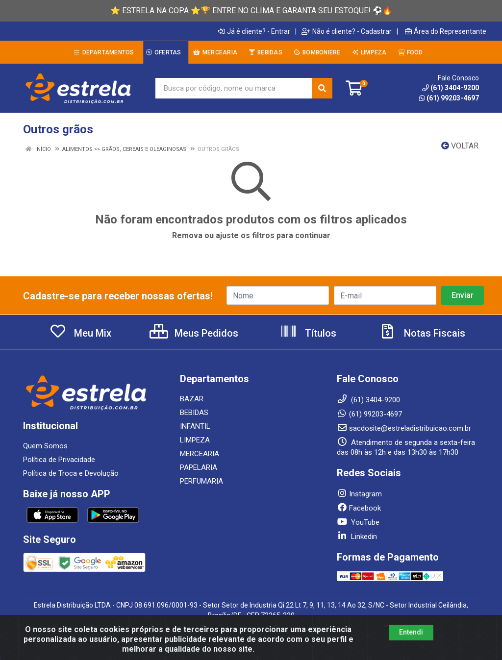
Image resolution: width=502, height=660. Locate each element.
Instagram (359, 493)
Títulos (308, 333)
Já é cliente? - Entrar (254, 31)
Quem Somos (45, 445)
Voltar (459, 145)
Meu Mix (80, 333)
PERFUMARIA (201, 481)
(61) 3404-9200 (450, 88)
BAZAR (191, 398)
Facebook (359, 508)
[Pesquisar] (322, 88)
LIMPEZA (195, 440)
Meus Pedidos (194, 333)
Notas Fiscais (422, 333)
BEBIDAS (194, 412)
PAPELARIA (198, 467)
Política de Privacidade (59, 459)
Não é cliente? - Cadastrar (346, 31)
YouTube (358, 522)
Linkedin (357, 536)
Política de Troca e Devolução (71, 473)
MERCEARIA (199, 453)
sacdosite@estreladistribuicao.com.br (404, 428)
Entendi (411, 632)
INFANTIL (195, 426)
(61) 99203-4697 (449, 98)
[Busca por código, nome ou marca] (233, 88)
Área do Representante (445, 31)
